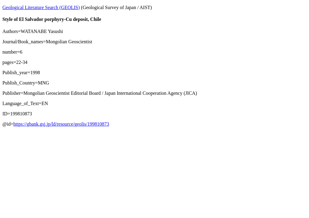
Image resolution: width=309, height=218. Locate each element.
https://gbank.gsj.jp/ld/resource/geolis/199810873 (61, 124)
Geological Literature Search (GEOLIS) (41, 7)
